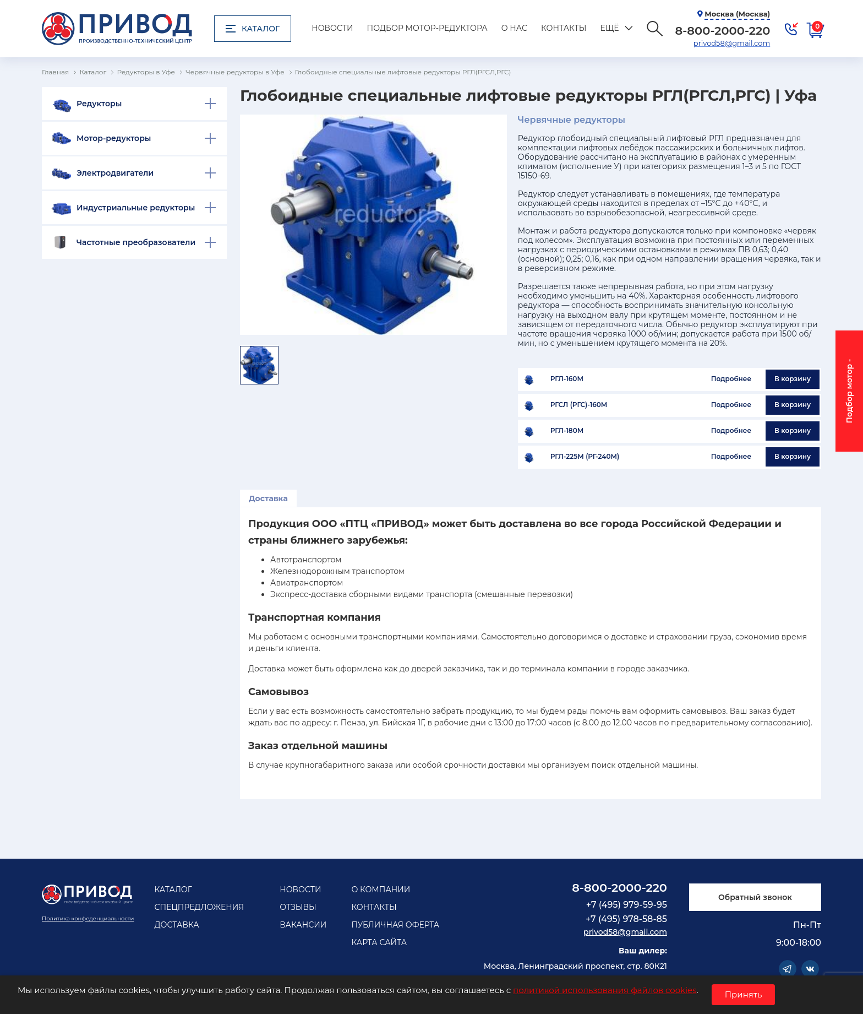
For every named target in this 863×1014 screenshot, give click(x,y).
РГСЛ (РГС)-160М (579, 405)
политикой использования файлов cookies (604, 990)
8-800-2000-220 (619, 887)
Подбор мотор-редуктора (427, 28)
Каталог (253, 29)
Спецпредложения (199, 907)
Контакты (563, 28)
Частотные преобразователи (136, 242)
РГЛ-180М (566, 431)
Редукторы (99, 104)
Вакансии (303, 925)
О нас (514, 28)
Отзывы (298, 907)
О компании (380, 889)
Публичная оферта (395, 925)
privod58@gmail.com (731, 43)
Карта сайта (379, 942)
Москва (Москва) (737, 13)
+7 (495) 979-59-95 (626, 904)
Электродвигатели (115, 173)
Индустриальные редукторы (136, 208)
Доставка (268, 498)
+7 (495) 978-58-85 (626, 919)
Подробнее (731, 379)
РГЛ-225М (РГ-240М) (584, 456)
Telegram (787, 969)
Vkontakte (810, 969)
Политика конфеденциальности (88, 918)
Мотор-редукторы (114, 138)
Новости (332, 28)
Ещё (609, 28)
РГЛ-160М (566, 379)
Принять (743, 994)
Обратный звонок (755, 897)
